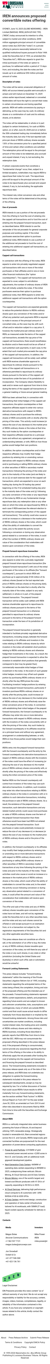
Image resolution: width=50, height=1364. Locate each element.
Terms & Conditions (13, 1342)
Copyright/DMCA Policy (34, 1342)
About (3, 1338)
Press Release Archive (18, 1338)
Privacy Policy (20, 1347)
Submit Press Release (39, 1338)
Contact (32, 1347)
